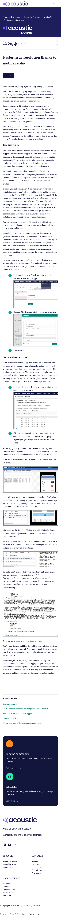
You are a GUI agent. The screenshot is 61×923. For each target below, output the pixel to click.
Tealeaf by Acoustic (10, 864)
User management (10, 704)
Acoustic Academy (39, 870)
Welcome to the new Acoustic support (17, 713)
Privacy (3, 914)
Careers (6, 887)
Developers (36, 873)
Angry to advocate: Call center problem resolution (22, 723)
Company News (9, 890)
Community (36, 867)
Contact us (8, 834)
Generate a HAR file (11, 718)
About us (6, 884)
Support (35, 861)
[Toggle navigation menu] (53, 4)
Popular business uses (15, 20)
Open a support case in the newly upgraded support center (25, 709)
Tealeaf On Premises (32, 17)
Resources (7, 895)
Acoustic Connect (10, 861)
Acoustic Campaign (10, 867)
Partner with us (9, 892)
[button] (30, 44)
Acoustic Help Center (11, 17)
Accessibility (34, 914)
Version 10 (48, 17)
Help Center (36, 864)
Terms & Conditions (17, 914)
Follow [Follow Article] (8, 75)
